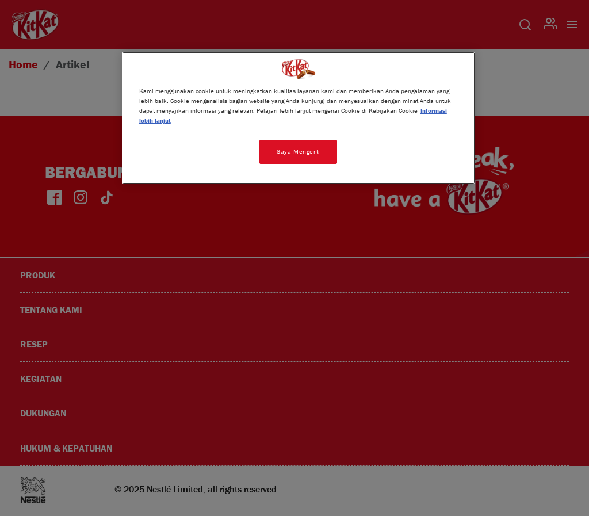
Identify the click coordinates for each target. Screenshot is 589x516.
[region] (298, 118)
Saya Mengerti (298, 151)
